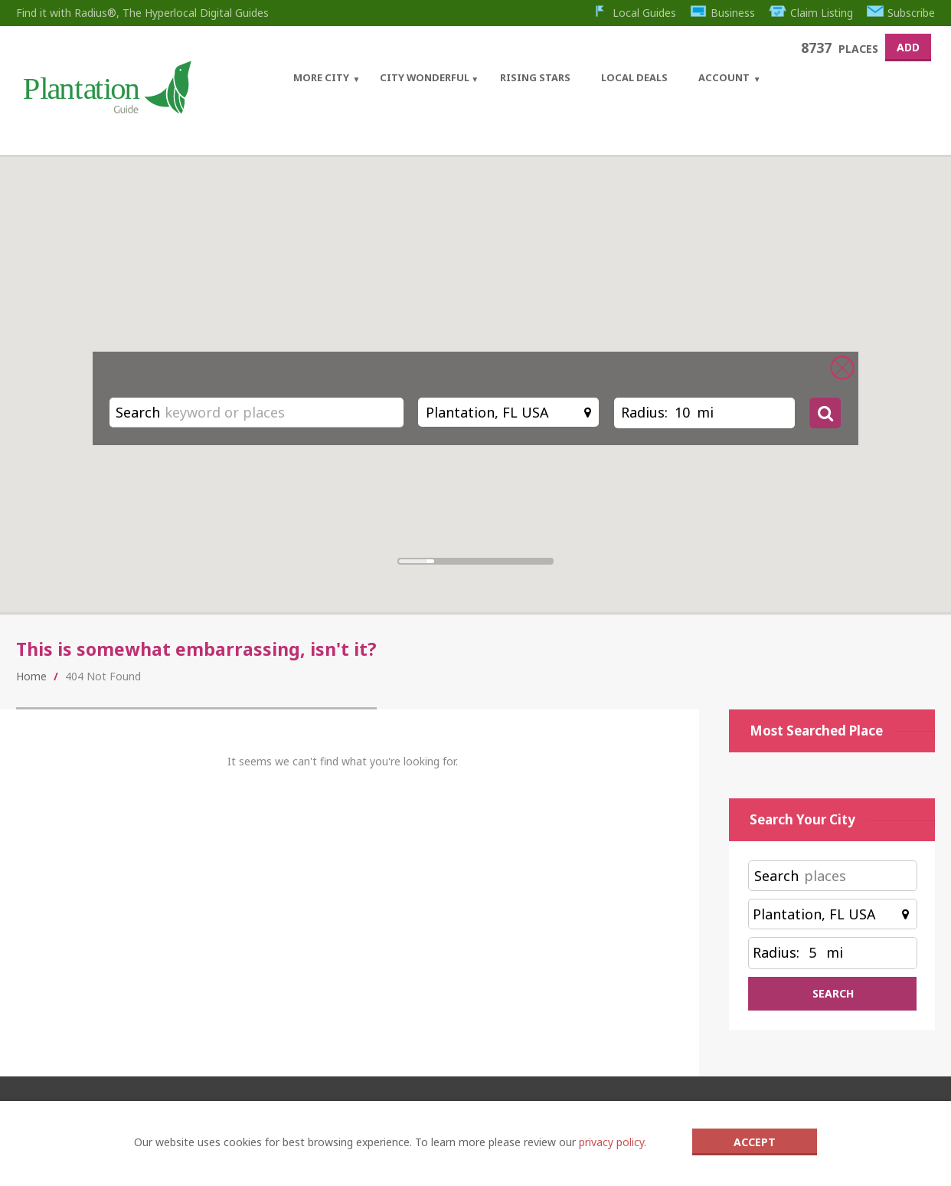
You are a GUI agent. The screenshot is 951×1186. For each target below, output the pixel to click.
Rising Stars (535, 77)
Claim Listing (810, 12)
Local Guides (632, 12)
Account (724, 77)
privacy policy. (612, 1142)
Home (31, 676)
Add (908, 47)
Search (138, 412)
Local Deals (634, 77)
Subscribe (901, 12)
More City (321, 77)
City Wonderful (424, 77)
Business (722, 12)
